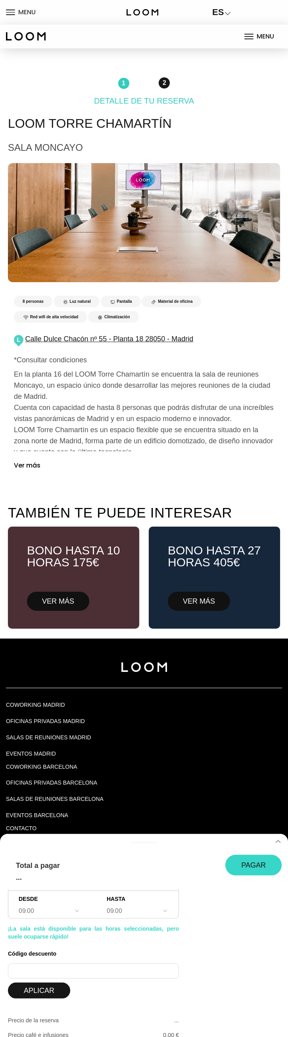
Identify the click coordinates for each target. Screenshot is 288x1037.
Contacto (21, 828)
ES (218, 12)
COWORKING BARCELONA (41, 767)
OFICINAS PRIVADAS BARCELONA (51, 782)
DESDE (28, 899)
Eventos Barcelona (37, 815)
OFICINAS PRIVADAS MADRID (45, 721)
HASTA (116, 899)
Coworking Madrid (35, 705)
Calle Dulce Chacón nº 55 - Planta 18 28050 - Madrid (109, 339)
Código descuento (32, 953)
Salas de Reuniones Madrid (48, 737)
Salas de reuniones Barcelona (55, 799)
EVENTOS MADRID (31, 753)
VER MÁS (58, 601)
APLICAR (39, 991)
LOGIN (256, 12)
